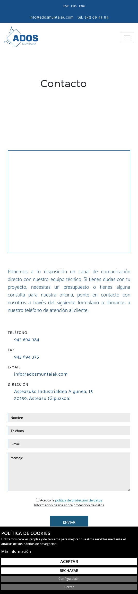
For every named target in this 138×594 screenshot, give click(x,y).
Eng (82, 6)
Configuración (69, 578)
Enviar (69, 522)
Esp (65, 6)
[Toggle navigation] (127, 37)
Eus (73, 6)
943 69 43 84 (96, 16)
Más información (16, 551)
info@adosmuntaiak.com (41, 373)
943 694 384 (26, 339)
